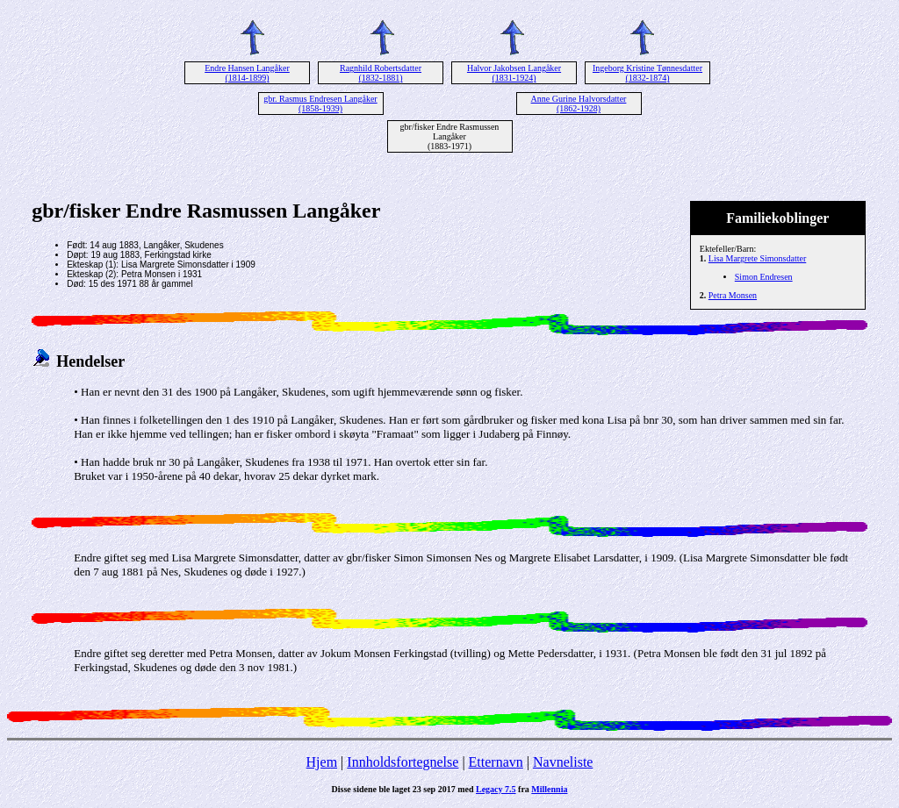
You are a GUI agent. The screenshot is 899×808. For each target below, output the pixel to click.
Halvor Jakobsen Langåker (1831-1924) (514, 72)
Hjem (322, 761)
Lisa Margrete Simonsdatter (757, 258)
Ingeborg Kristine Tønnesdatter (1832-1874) (647, 72)
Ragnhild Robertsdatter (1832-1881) (380, 72)
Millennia (549, 789)
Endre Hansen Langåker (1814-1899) (247, 72)
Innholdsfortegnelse (402, 761)
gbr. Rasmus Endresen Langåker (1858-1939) (320, 103)
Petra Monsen (732, 295)
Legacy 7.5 (496, 789)
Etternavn (496, 761)
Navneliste (563, 761)
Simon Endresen (764, 277)
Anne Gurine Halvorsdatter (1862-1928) (579, 103)
